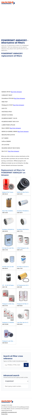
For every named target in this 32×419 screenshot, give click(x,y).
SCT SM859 (5, 138)
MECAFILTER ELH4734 (8, 135)
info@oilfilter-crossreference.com (9, 412)
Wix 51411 (5, 151)
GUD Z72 (4, 108)
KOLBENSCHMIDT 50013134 (10, 121)
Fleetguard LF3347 (7, 105)
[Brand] (16, 381)
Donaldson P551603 (8, 98)
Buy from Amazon (16, 92)
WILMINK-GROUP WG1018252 (11, 148)
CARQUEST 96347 (7, 95)
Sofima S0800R (6, 141)
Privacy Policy (4, 414)
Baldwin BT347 (6, 92)
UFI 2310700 (5, 144)
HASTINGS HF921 (7, 111)
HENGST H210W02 (7, 115)
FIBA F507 (5, 102)
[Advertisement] (16, 21)
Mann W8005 (6, 128)
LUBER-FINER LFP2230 (8, 125)
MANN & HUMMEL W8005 (9, 131)
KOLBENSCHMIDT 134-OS (9, 118)
